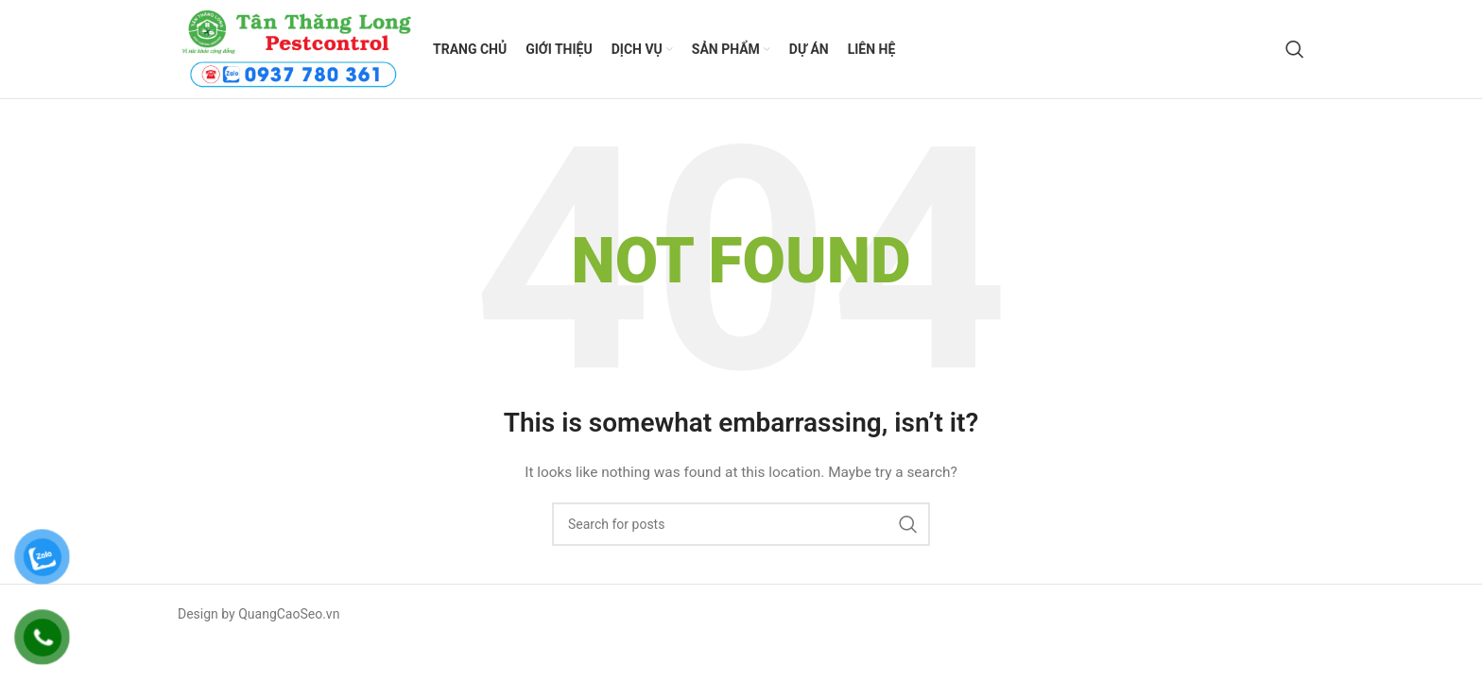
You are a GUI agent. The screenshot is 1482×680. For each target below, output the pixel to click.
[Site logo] (296, 48)
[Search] (1295, 49)
